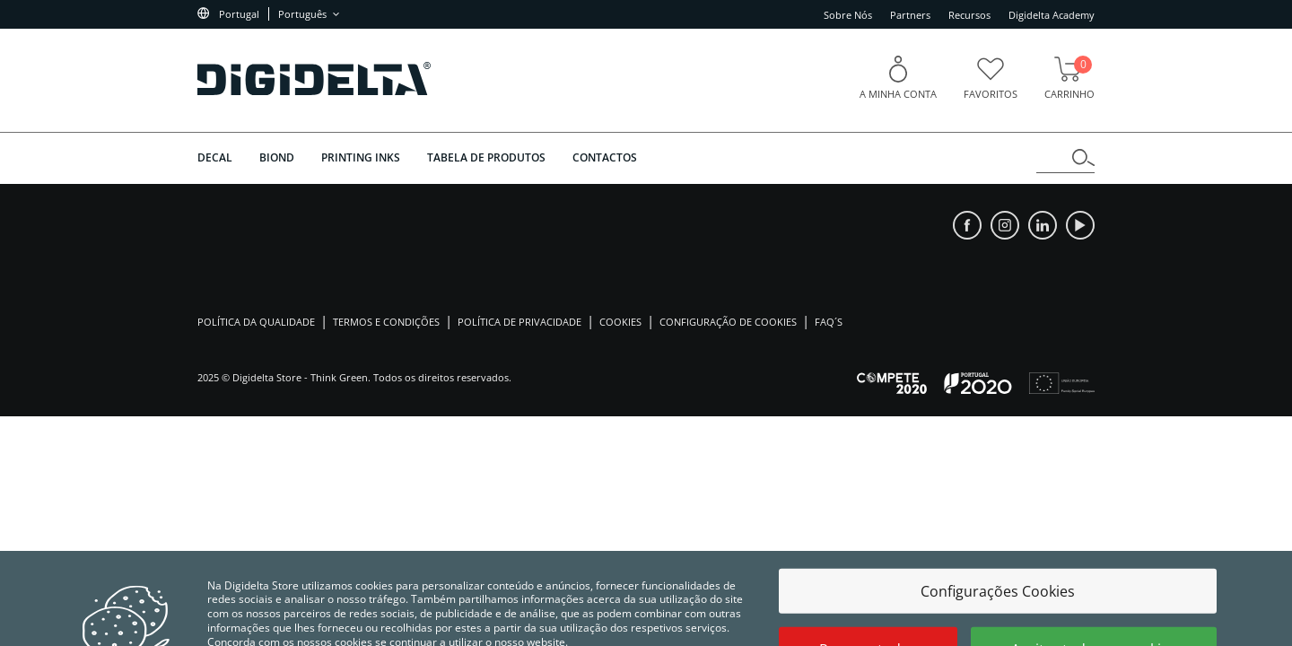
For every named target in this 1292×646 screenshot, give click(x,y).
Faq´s (828, 321)
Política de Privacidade (519, 321)
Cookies (620, 321)
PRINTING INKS (360, 157)
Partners (910, 15)
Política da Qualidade (256, 321)
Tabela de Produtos (486, 157)
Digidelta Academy (1051, 15)
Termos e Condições (386, 321)
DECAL (214, 157)
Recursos (969, 15)
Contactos (604, 157)
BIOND (276, 157)
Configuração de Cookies (728, 321)
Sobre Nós (848, 15)
